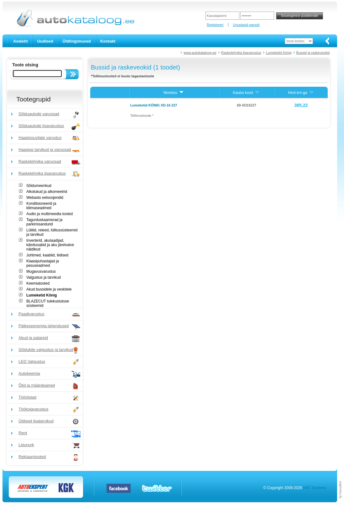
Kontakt (107, 41)
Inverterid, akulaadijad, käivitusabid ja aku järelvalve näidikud (50, 244)
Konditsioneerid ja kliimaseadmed (41, 205)
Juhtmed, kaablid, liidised (47, 255)
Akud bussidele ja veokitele (49, 289)
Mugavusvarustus (41, 271)
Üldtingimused (77, 41)
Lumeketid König (279, 52)
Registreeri (215, 25)
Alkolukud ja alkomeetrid (46, 191)
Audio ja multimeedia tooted (49, 214)
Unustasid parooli (246, 25)
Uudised (45, 41)
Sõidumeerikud (38, 185)
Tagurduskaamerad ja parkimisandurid (44, 222)
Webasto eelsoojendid (44, 197)
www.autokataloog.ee (200, 52)
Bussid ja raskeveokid (313, 52)
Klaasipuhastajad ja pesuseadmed (42, 263)
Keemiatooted (38, 283)
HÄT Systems (314, 488)
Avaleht (20, 41)
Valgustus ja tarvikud (43, 277)
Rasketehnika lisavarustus (241, 52)
